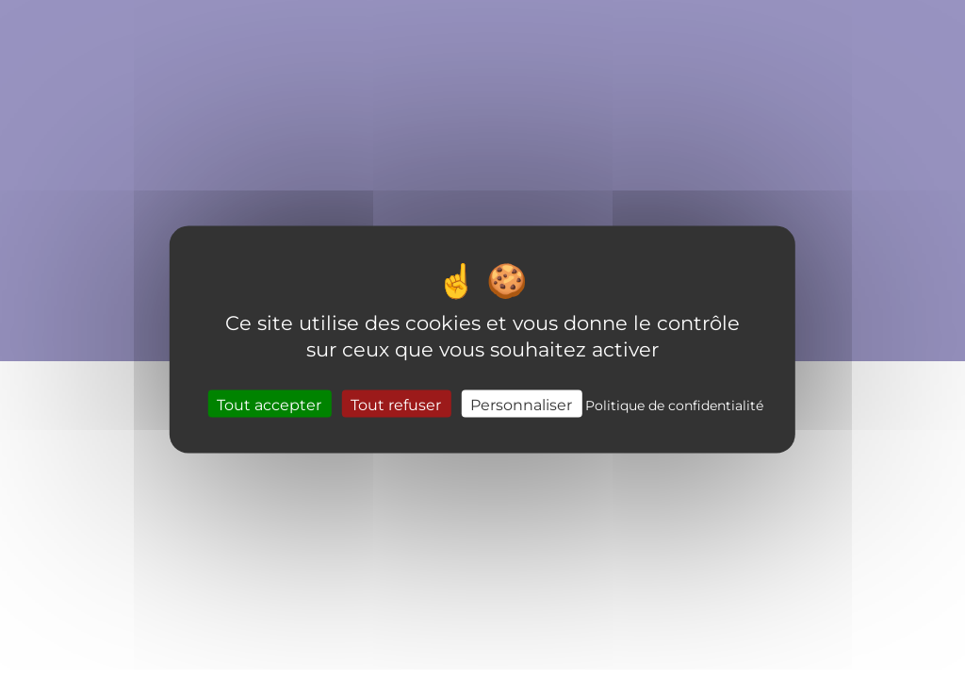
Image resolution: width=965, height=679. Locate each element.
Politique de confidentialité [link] (674, 404)
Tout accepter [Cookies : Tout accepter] (269, 403)
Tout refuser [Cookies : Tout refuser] (396, 403)
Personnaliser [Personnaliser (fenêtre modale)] (521, 403)
